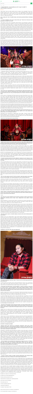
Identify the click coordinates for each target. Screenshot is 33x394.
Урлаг (3, 5)
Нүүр (1, 5)
